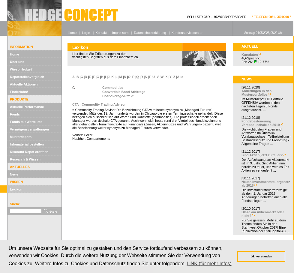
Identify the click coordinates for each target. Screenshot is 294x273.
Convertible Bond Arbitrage (123, 92)
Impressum (120, 32)
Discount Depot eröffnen (29, 152)
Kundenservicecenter (187, 32)
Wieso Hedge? (21, 69)
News (14, 174)
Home (14, 54)
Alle (180, 77)
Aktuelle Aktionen (24, 84)
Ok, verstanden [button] (261, 256)
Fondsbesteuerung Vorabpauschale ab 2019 (261, 123)
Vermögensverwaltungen (29, 129)
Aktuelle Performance (27, 107)
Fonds (15, 114)
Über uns (17, 62)
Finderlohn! (19, 92)
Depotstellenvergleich (27, 77)
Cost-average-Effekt (118, 96)
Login (86, 32)
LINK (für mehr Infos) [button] (209, 263)
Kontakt (101, 32)
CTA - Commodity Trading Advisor (99, 104)
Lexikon (16, 189)
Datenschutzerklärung (150, 32)
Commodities (112, 87)
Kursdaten (250, 54)
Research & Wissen (25, 159)
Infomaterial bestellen (27, 144)
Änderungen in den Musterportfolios (257, 92)
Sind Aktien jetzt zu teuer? (262, 155)
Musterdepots (21, 137)
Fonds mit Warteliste (26, 122)
